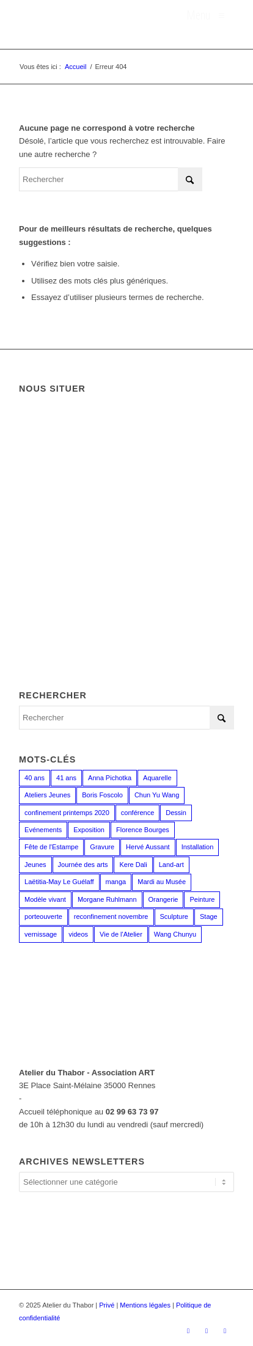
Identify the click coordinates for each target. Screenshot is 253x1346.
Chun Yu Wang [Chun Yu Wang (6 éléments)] (156, 795)
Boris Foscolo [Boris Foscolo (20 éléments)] (102, 795)
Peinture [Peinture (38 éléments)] (202, 899)
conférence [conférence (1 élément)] (137, 812)
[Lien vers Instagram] (206, 1331)
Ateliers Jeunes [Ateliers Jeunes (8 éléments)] (47, 795)
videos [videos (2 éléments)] (78, 934)
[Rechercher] (110, 179)
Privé (106, 1305)
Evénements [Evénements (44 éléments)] (43, 829)
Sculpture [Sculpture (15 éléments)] (174, 916)
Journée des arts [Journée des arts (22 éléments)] (83, 864)
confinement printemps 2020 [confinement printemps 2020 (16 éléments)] (66, 812)
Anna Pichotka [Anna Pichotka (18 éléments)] (109, 777)
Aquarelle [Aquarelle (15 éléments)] (157, 777)
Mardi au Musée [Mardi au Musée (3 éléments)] (162, 881)
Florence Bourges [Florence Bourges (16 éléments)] (142, 829)
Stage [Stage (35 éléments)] (209, 916)
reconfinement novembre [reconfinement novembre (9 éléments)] (111, 916)
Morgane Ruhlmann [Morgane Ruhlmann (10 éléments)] (107, 899)
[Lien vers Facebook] (188, 1331)
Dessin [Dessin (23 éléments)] (176, 812)
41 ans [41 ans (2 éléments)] (66, 777)
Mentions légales (145, 1305)
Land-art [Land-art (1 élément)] (171, 864)
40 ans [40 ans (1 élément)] (34, 777)
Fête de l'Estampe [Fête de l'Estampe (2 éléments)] (51, 846)
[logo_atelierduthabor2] (105, 24)
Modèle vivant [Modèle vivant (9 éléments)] (45, 899)
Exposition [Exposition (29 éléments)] (89, 829)
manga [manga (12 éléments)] (116, 881)
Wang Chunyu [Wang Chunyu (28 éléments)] (175, 934)
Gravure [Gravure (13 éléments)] (102, 846)
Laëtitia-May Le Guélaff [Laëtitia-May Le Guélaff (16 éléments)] (59, 881)
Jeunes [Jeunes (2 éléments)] (35, 864)
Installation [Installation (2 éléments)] (198, 846)
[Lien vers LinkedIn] (225, 1331)
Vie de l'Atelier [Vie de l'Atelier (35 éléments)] (121, 934)
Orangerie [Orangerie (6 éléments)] (163, 899)
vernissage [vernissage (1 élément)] (40, 934)
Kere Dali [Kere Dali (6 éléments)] (133, 864)
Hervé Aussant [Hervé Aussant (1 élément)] (148, 846)
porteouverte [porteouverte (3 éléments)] (43, 916)
